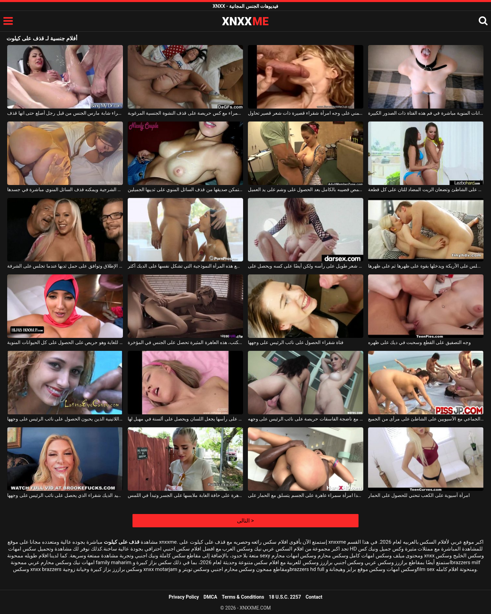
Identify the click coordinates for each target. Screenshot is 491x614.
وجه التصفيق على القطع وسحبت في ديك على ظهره (419, 342)
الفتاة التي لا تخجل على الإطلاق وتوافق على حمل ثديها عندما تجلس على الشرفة (65, 266)
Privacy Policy (184, 597)
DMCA (210, 597)
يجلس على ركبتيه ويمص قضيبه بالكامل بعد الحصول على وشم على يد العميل (305, 189)
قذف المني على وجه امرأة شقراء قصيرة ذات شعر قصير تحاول (305, 113)
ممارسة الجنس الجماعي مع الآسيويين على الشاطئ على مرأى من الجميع (425, 419)
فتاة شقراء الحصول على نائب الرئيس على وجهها (295, 342)
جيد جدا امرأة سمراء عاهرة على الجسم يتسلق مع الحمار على (305, 495)
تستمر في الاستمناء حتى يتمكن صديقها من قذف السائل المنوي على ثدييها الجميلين (185, 189)
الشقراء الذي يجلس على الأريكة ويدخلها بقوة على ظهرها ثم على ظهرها (425, 266)
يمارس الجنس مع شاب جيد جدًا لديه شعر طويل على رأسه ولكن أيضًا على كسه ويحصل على (305, 266)
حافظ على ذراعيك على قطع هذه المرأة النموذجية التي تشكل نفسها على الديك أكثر (185, 266)
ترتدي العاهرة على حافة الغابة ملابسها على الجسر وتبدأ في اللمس (185, 495)
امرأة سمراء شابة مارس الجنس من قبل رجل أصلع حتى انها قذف (65, 113)
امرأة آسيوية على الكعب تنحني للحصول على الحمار (418, 495)
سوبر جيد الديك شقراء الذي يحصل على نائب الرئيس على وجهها (65, 495)
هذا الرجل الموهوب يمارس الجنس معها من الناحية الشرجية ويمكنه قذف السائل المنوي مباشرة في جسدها (65, 189)
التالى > (245, 520)
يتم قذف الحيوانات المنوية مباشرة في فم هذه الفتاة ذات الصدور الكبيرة (425, 113)
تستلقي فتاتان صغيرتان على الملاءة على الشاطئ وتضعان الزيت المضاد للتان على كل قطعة (425, 189)
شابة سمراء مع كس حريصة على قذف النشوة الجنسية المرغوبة (185, 113)
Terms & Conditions (243, 597)
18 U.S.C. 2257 (285, 597)
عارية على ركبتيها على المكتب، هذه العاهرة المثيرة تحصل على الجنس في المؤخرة (185, 342)
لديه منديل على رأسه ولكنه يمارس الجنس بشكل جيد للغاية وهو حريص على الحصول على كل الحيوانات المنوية (65, 342)
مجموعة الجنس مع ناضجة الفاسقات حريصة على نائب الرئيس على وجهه (305, 419)
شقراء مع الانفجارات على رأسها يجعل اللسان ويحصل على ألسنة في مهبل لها (185, 419)
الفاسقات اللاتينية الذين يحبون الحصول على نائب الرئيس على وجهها (65, 419)
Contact (314, 597)
